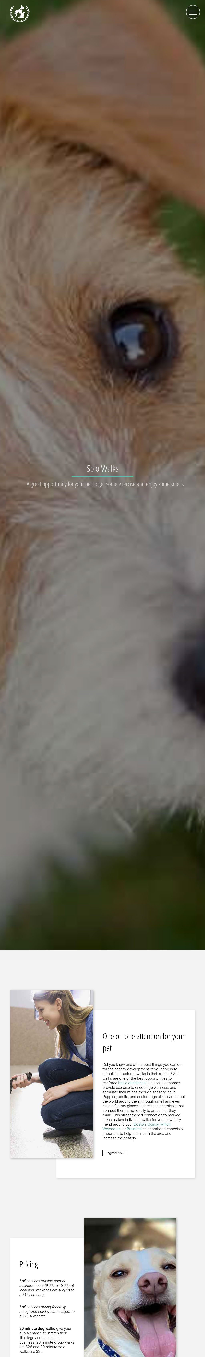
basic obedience (132, 1083)
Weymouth (111, 1129)
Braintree (134, 1129)
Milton (165, 1124)
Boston (140, 1124)
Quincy (153, 1124)
